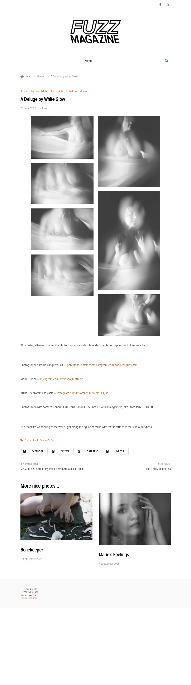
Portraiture (71, 91)
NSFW (60, 91)
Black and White (39, 91)
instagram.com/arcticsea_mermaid (61, 379)
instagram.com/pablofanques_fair (116, 365)
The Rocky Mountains (158, 468)
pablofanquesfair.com (80, 365)
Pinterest (87, 451)
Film (52, 91)
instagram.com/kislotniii (71, 393)
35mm (24, 91)
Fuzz (44, 108)
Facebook (33, 451)
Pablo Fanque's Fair (43, 440)
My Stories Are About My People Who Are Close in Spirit (52, 468)
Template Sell (30, 598)
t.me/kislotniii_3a (97, 393)
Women (84, 91)
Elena (28, 440)
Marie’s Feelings (114, 554)
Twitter (60, 451)
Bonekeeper (31, 550)
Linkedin (114, 451)
